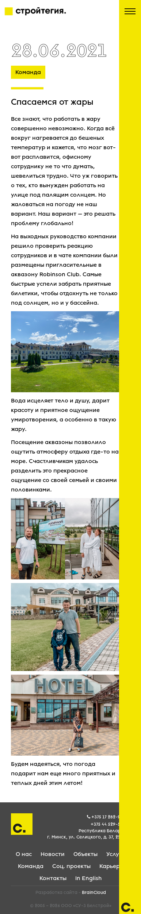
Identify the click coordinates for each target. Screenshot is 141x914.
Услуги (116, 854)
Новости (53, 854)
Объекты (85, 854)
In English (88, 878)
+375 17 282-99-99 (110, 816)
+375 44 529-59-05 (110, 824)
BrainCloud (94, 892)
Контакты (52, 878)
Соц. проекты (71, 866)
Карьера (111, 866)
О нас (24, 854)
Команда (30, 866)
